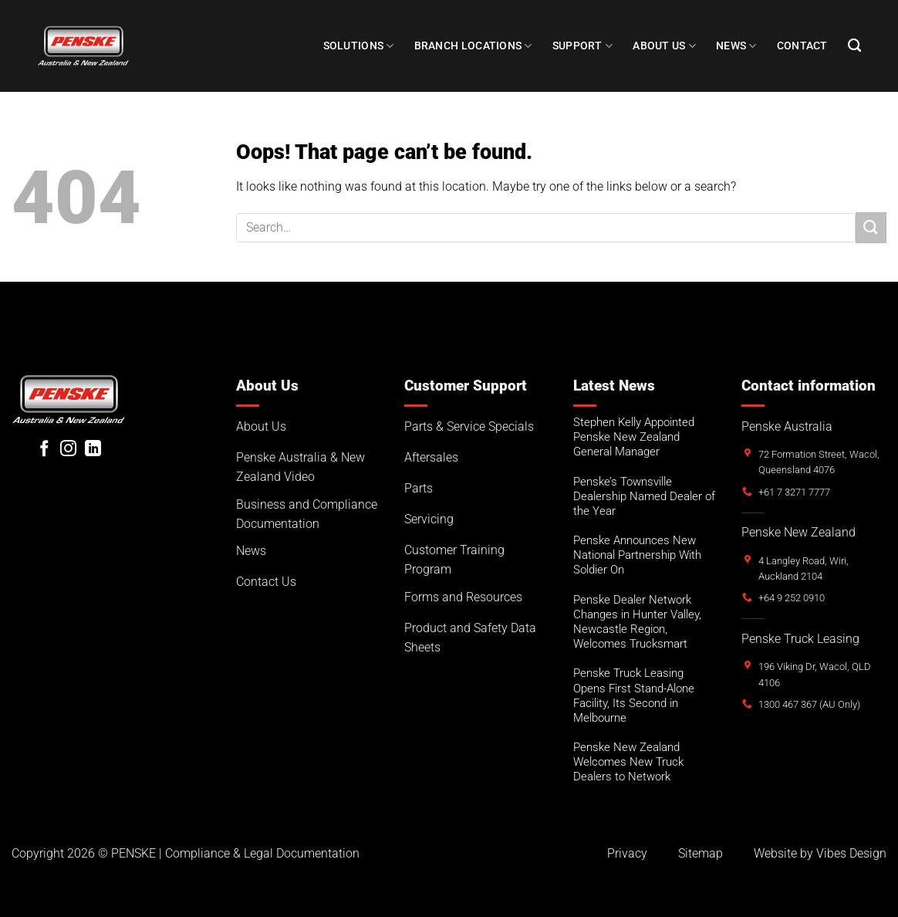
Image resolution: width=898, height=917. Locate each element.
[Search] (854, 46)
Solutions (358, 46)
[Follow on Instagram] (68, 449)
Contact (802, 45)
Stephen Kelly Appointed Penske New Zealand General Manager (633, 436)
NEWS (736, 46)
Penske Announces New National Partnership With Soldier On (637, 555)
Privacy (627, 853)
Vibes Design (851, 853)
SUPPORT (582, 46)
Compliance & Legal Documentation (262, 853)
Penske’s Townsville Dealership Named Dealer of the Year (644, 496)
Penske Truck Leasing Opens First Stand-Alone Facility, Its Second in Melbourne (633, 695)
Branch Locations (473, 46)
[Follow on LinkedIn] (93, 449)
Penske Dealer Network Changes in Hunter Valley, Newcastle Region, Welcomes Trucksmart (637, 622)
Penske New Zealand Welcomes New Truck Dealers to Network (628, 761)
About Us (664, 46)
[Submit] (871, 227)
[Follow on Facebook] (44, 449)
